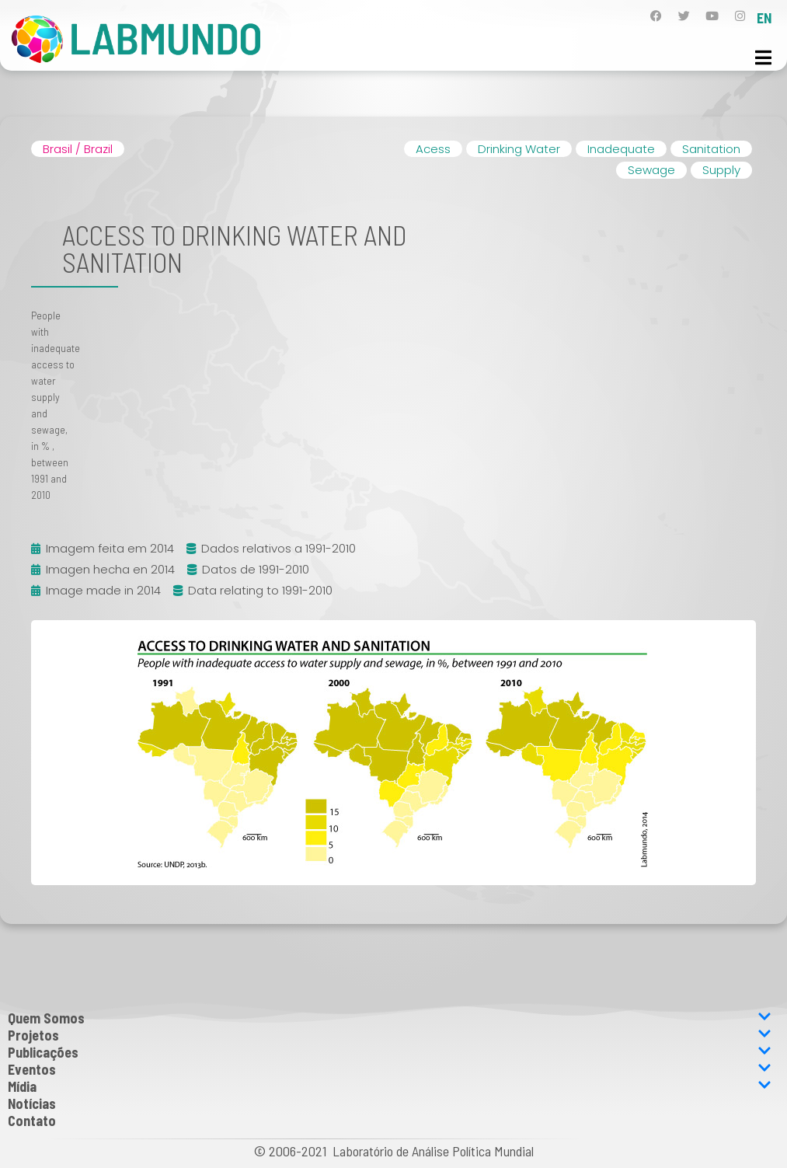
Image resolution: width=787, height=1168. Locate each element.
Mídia (389, 1086)
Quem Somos (389, 1018)
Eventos (389, 1069)
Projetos (389, 1035)
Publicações (389, 1052)
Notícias (32, 1103)
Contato (32, 1120)
